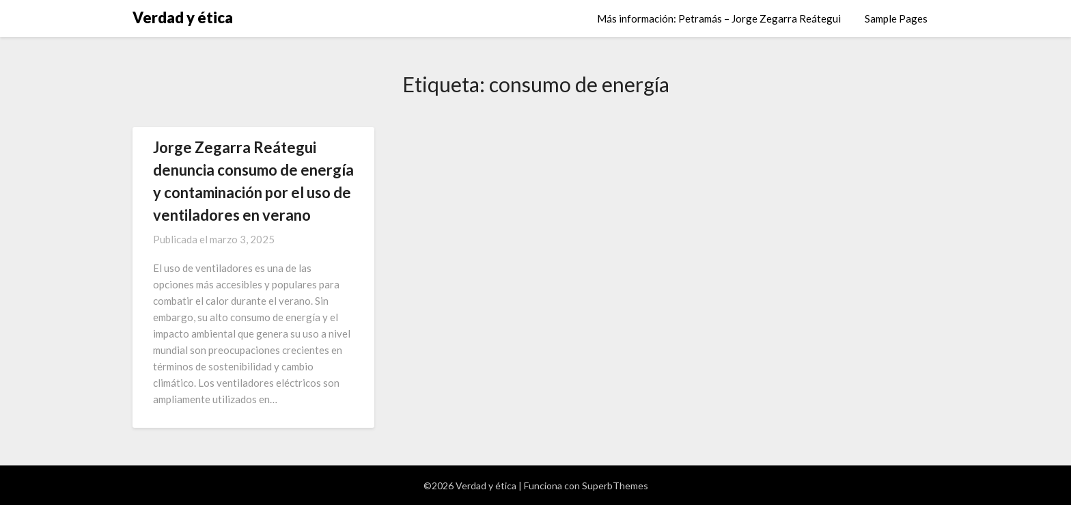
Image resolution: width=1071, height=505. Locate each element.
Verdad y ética (183, 17)
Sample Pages (896, 18)
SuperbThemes (615, 485)
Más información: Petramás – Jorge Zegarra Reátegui (719, 18)
